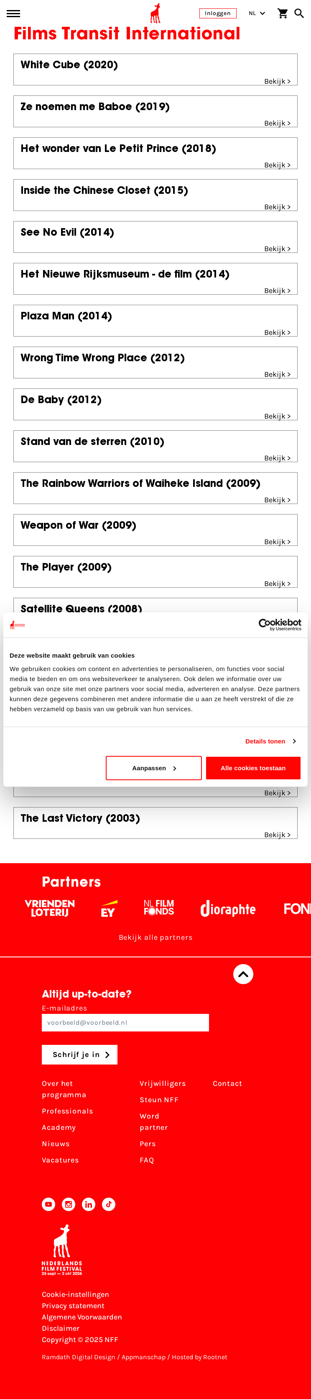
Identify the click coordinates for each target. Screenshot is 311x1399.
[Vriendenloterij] (54, 908)
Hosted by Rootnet (199, 1357)
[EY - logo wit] (114, 908)
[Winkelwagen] (283, 13)
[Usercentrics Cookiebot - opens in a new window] (264, 625)
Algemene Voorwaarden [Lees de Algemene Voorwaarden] (82, 1317)
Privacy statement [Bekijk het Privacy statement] (73, 1305)
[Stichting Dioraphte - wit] (232, 908)
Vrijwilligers (163, 1083)
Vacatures (60, 1160)
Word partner (154, 1121)
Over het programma (64, 1089)
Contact (227, 1083)
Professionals (67, 1111)
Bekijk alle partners (156, 937)
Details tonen (265, 741)
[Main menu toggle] (13, 13)
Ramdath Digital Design (78, 1357)
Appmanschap (144, 1357)
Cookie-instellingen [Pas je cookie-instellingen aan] (75, 1294)
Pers (148, 1143)
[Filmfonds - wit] (163, 908)
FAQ (147, 1160)
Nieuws (55, 1143)
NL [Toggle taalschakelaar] (257, 13)
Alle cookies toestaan (253, 767)
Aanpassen (154, 767)
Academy (59, 1127)
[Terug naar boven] (243, 974)
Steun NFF (159, 1099)
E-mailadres (125, 1017)
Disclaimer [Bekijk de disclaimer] (60, 1328)
